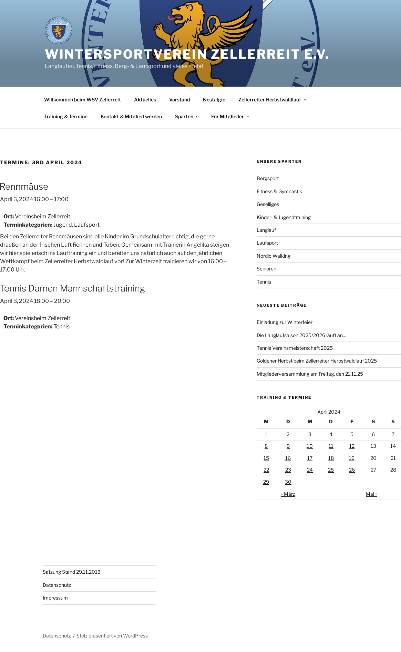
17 (309, 458)
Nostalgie (214, 99)
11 (331, 446)
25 (331, 470)
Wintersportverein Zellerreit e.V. (187, 54)
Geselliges (268, 204)
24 (310, 470)
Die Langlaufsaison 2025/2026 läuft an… (301, 335)
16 (288, 458)
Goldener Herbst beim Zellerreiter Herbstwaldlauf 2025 (317, 361)
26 (352, 470)
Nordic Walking (273, 256)
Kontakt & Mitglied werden (131, 116)
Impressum (55, 598)
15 (266, 458)
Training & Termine (66, 116)
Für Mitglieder (230, 116)
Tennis (61, 326)
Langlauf (266, 230)
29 (266, 482)
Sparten (187, 116)
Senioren (266, 268)
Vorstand (179, 99)
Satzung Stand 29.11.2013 (72, 572)
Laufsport (87, 224)
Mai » (371, 494)
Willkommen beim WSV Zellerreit (82, 99)
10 (310, 446)
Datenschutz (57, 585)
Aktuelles (145, 99)
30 (288, 482)
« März (288, 494)
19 (351, 458)
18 (331, 458)
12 (351, 446)
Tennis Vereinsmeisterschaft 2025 (295, 348)
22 (266, 470)
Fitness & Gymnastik (279, 191)
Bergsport (268, 178)
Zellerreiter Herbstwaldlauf (273, 99)
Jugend (62, 224)
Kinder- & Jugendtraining (284, 217)
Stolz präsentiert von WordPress (112, 636)
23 (288, 470)
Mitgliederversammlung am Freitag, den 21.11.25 (310, 374)
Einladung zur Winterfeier (284, 322)
